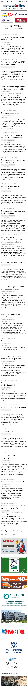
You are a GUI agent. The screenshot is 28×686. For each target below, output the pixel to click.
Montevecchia (5, 44)
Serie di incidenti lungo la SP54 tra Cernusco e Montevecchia (13, 88)
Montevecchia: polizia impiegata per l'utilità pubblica (13, 384)
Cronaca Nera (5, 91)
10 (14, 534)
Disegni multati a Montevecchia (13, 407)
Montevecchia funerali (10, 113)
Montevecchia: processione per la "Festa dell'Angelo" (13, 161)
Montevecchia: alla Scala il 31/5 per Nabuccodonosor (13, 63)
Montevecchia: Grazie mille (12, 341)
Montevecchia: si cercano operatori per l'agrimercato (11, 357)
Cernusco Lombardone (7, 93)
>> (23, 534)
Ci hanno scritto (6, 42)
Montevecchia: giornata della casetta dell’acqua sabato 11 (12, 287)
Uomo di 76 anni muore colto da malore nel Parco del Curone (13, 507)
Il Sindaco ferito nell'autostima (13, 262)
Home (6, 28)
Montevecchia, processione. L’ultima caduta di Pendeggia (12, 136)
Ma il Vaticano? (7, 431)
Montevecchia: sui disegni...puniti (8, 456)
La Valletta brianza (16, 246)
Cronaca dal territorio (8, 67)
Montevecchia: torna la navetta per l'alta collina (13, 212)
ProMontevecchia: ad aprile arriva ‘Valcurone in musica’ (12, 315)
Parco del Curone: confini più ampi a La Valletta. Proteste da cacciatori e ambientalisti (12, 239)
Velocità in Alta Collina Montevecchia (10, 187)
